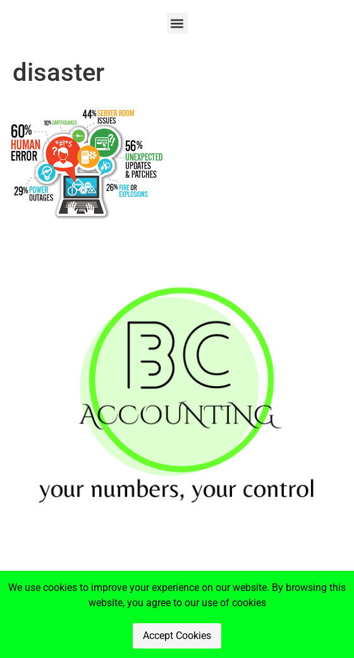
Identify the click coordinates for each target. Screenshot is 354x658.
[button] (177, 23)
